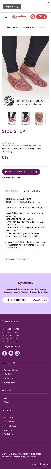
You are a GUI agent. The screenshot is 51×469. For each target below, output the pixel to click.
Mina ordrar (9, 422)
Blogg (6, 402)
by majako (44, 464)
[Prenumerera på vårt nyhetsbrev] (25, 300)
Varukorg (8, 430)
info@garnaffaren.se (11, 346)
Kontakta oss (9, 382)
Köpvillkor (8, 374)
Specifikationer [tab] (32, 191)
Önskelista (8, 434)
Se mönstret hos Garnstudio (17, 259)
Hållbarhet (8, 378)
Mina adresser (10, 426)
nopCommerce (29, 457)
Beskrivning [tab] (11, 191)
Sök (5, 398)
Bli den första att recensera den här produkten (21, 146)
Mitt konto (8, 418)
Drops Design (17, 178)
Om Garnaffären (11, 370)
